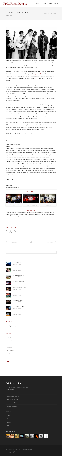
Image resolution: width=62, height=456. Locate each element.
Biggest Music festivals (18, 294)
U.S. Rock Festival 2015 (12, 406)
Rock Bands (9, 347)
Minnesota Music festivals (13, 393)
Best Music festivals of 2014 (19, 281)
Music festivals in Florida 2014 (19, 313)
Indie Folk (9, 337)
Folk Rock (9, 353)
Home (37, 3)
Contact (9, 419)
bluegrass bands (37, 74)
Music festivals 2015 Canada (13, 403)
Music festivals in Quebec (18, 306)
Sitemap (50, 3)
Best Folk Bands (52, 13)
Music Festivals (10, 341)
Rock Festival (10, 344)
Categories (43, 3)
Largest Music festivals (18, 300)
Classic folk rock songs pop (13, 396)
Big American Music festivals (19, 269)
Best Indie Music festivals (18, 275)
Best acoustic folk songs (12, 399)
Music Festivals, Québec (18, 262)
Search (56, 3)
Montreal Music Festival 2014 (19, 287)
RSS (8, 425)
